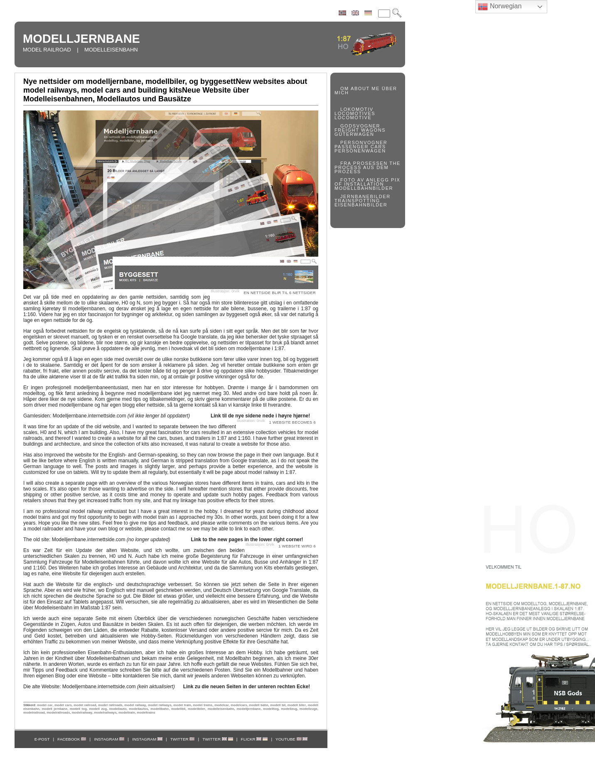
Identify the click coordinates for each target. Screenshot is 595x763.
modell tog (78, 709)
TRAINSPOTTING (357, 200)
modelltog (270, 709)
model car (44, 705)
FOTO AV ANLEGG (364, 179)
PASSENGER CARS (360, 146)
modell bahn (258, 705)
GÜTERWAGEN (354, 134)
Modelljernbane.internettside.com (121, 416)
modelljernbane (248, 709)
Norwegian (499, 7)
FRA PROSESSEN (364, 163)
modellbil (178, 709)
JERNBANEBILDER (365, 196)
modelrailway (82, 712)
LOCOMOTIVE (352, 117)
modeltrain (126, 712)
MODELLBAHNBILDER (363, 188)
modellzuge (308, 709)
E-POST (42, 739)
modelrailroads (58, 712)
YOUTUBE (291, 739)
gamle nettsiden (148, 297)
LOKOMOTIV (357, 109)
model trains (202, 705)
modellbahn (159, 709)
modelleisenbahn (221, 709)
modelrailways (105, 712)
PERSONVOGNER (363, 142)
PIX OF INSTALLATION (367, 181)
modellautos (138, 709)
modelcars (239, 705)
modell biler (297, 705)
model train (182, 705)
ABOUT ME (365, 88)
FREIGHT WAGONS (360, 130)
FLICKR (254, 739)
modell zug (98, 709)
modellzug (289, 709)
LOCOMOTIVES (354, 113)
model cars (63, 705)
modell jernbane (54, 709)
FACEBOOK (71, 739)
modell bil (277, 705)
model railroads (110, 705)
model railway (135, 705)
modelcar (221, 705)
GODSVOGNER (360, 125)
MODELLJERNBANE (81, 38)
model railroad (85, 705)
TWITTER (182, 739)
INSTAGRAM (109, 739)
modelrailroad (34, 712)
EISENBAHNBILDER (360, 204)
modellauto (118, 709)
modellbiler (196, 709)
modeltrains (146, 712)
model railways (159, 705)
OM (344, 88)
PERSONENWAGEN (360, 150)
